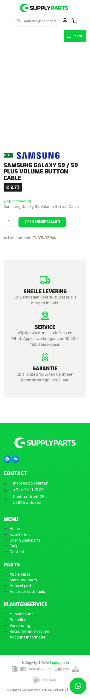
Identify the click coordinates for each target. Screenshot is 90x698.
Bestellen (18, 620)
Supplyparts (59, 663)
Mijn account (21, 614)
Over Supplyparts (25, 540)
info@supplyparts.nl (31, 483)
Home (15, 528)
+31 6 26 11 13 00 (28, 490)
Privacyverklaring (54, 689)
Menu (75, 36)
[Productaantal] (11, 221)
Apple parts (20, 574)
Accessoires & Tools (27, 591)
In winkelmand (45, 221)
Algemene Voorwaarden (23, 689)
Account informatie (27, 637)
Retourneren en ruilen (29, 631)
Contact (17, 552)
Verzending (20, 625)
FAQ (13, 546)
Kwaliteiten (20, 534)
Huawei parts (21, 586)
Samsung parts (23, 580)
